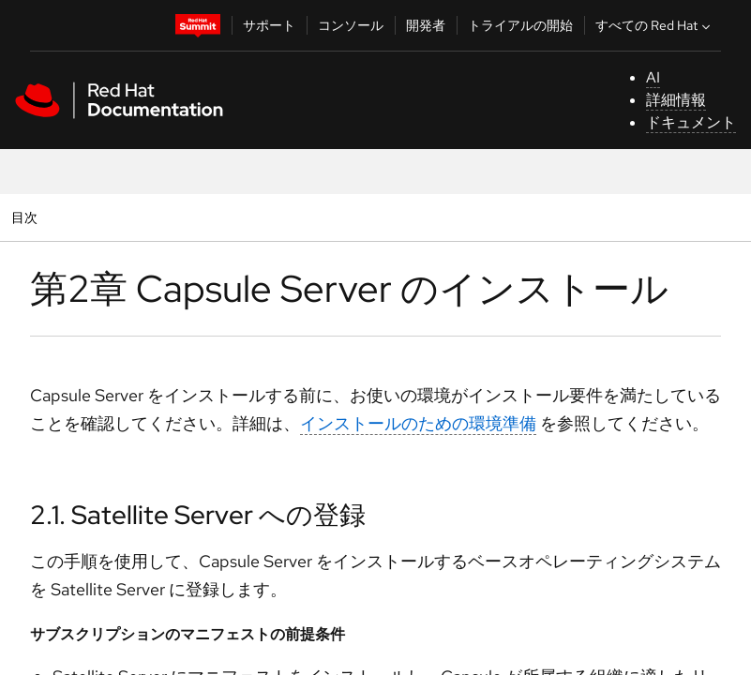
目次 (26, 217)
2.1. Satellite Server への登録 (198, 514)
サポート (269, 25)
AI (653, 77)
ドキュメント (691, 122)
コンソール (350, 25)
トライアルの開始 (520, 25)
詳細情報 (676, 100)
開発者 (425, 25)
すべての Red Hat (654, 25)
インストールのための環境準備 (418, 423)
